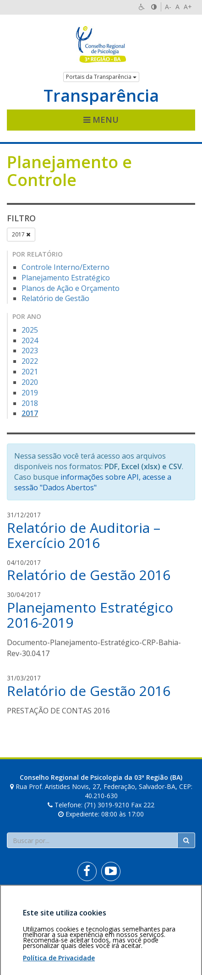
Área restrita (29, 903)
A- (168, 6)
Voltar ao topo (173, 903)
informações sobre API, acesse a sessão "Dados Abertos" (92, 482)
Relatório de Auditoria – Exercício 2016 (83, 535)
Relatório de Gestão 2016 (88, 574)
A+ (188, 6)
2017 (21, 234)
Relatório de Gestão (55, 298)
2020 (30, 382)
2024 (30, 340)
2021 (30, 372)
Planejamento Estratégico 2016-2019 (90, 615)
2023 (30, 350)
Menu (101, 119)
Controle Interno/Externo (65, 267)
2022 (30, 361)
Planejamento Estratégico (66, 278)
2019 (30, 393)
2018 (30, 403)
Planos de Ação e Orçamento (71, 288)
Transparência (101, 96)
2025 (30, 330)
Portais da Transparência (101, 77)
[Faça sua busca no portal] (92, 840)
